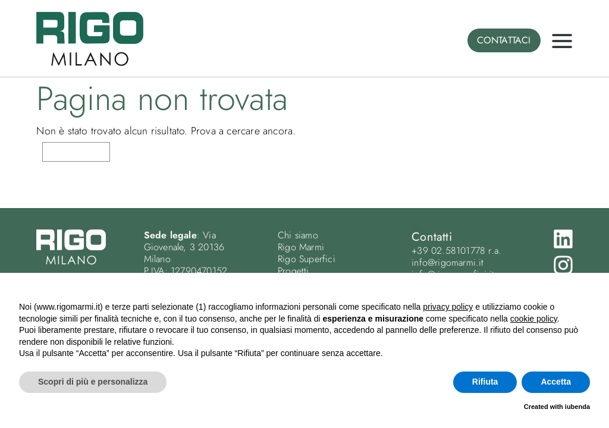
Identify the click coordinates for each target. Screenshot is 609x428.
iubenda (577, 406)
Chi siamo (298, 235)
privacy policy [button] (448, 306)
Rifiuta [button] (485, 381)
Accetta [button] (556, 381)
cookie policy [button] (533, 318)
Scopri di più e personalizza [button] (92, 381)
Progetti (293, 271)
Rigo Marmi (301, 247)
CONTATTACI (504, 40)
